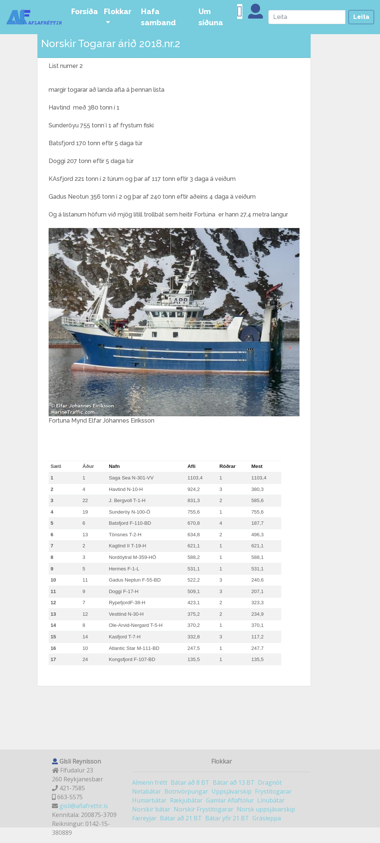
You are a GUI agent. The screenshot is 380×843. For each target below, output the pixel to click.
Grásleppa (266, 818)
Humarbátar (149, 800)
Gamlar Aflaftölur (230, 800)
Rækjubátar (186, 800)
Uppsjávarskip (232, 791)
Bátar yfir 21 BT (227, 818)
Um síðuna (211, 17)
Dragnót (270, 782)
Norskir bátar (151, 809)
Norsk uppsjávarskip (266, 809)
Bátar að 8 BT (190, 782)
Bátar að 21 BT (181, 818)
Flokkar (117, 11)
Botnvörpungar (186, 791)
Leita (361, 16)
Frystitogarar (273, 791)
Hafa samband (158, 17)
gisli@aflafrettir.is (83, 806)
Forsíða (84, 11)
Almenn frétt (149, 782)
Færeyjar (144, 818)
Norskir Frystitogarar (203, 809)
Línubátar (271, 800)
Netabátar (146, 791)
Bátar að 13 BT (234, 782)
